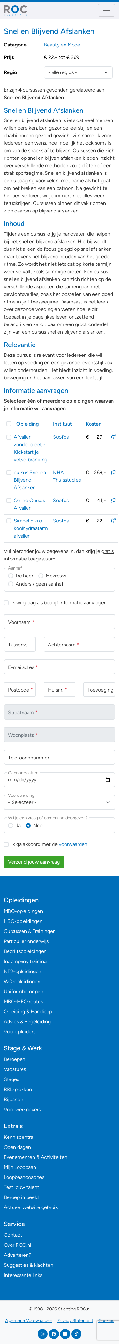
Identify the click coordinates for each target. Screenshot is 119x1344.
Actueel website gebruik (31, 1207)
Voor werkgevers (22, 1109)
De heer (24, 576)
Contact (13, 1235)
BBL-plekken (18, 1089)
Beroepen (14, 1059)
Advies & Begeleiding (27, 1022)
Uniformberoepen (23, 991)
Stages (11, 1079)
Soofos (61, 437)
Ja (18, 825)
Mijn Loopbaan (20, 1167)
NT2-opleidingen (22, 971)
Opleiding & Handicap (28, 1012)
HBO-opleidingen (23, 921)
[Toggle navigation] (106, 10)
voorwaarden (73, 844)
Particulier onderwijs (26, 941)
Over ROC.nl (17, 1245)
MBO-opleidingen (23, 911)
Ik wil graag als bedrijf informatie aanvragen (59, 603)
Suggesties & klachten (28, 1265)
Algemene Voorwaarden (28, 1320)
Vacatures (15, 1069)
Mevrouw (56, 576)
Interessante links (23, 1275)
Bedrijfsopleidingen (25, 951)
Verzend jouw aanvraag (34, 862)
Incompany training (25, 961)
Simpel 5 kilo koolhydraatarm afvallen (31, 528)
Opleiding (27, 424)
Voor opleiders (19, 1032)
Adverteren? (17, 1255)
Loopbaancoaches (24, 1177)
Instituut (62, 424)
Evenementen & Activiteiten (35, 1157)
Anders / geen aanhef (40, 584)
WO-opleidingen (22, 981)
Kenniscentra (18, 1137)
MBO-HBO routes (23, 1001)
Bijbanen (13, 1099)
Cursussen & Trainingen (30, 931)
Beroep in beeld (21, 1197)
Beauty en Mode (62, 45)
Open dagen (17, 1147)
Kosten (93, 424)
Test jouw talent (21, 1187)
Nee (38, 825)
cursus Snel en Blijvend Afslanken (30, 479)
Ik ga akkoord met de (49, 844)
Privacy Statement (75, 1320)
